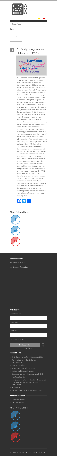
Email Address (15, 314)
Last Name (13, 331)
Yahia (13, 403)
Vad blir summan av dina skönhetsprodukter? (27, 390)
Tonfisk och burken (18, 365)
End (12, 36)
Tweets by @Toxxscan (17, 262)
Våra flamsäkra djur (18, 377)
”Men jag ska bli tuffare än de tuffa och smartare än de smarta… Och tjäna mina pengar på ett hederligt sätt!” (29, 382)
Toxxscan (28, 452)
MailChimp (28, 348)
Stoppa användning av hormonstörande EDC (27, 374)
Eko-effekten (16, 387)
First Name (14, 322)
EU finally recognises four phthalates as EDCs (27, 357)
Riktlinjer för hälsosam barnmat (22, 371)
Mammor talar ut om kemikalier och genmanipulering (17, 36)
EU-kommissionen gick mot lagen (23, 368)
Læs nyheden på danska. (26, 193)
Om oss (21, 400)
